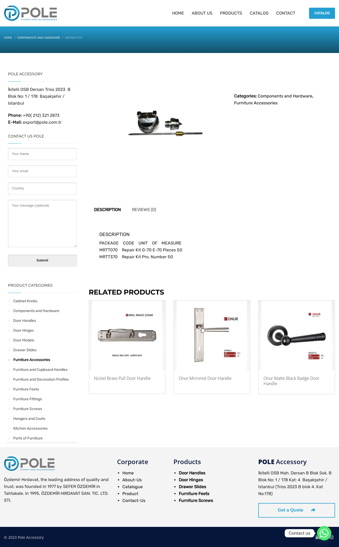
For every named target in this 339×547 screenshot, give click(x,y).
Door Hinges (23, 330)
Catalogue (132, 486)
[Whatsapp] (324, 533)
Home (128, 472)
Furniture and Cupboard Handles (40, 369)
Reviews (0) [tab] (144, 209)
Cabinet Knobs (25, 301)
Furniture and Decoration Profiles (41, 379)
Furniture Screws (27, 409)
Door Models (23, 340)
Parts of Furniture (28, 438)
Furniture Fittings (27, 399)
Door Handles (24, 320)
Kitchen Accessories (30, 428)
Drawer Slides (25, 350)
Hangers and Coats (29, 418)
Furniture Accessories (256, 102)
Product (130, 493)
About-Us (132, 479)
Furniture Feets (26, 389)
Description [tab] (107, 209)
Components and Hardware (285, 96)
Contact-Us (133, 500)
